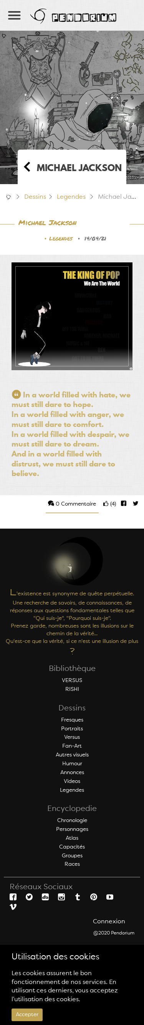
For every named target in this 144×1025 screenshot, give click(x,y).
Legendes (71, 197)
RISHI (72, 689)
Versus (72, 737)
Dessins (35, 197)
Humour (72, 763)
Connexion (109, 922)
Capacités (72, 847)
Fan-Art (72, 746)
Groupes (72, 856)
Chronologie (72, 820)
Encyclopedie (72, 809)
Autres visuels (72, 755)
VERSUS (72, 680)
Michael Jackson (47, 223)
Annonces (72, 772)
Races (72, 864)
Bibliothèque (72, 669)
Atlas (72, 838)
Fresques (72, 720)
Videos (72, 781)
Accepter (27, 1014)
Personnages (72, 829)
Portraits (72, 729)
